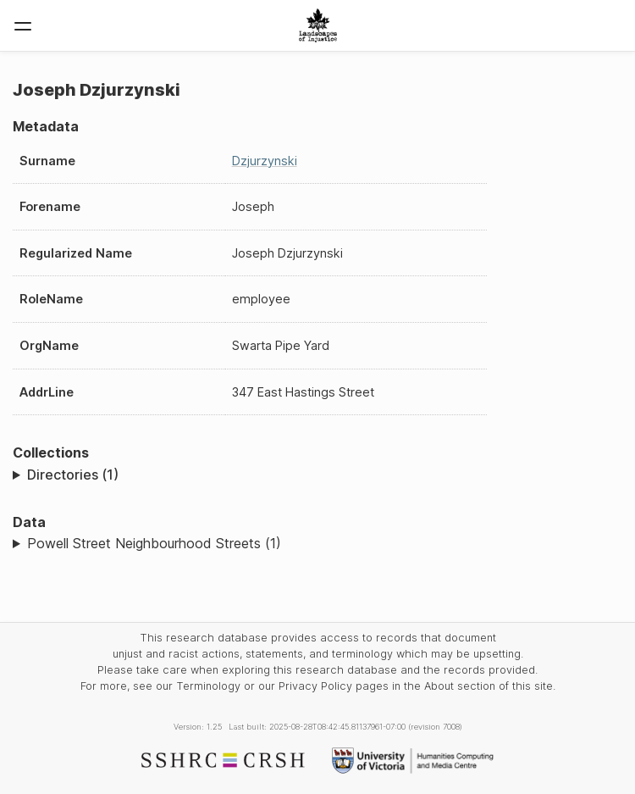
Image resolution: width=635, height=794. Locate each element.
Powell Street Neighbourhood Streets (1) (154, 543)
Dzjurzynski (264, 160)
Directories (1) (73, 474)
